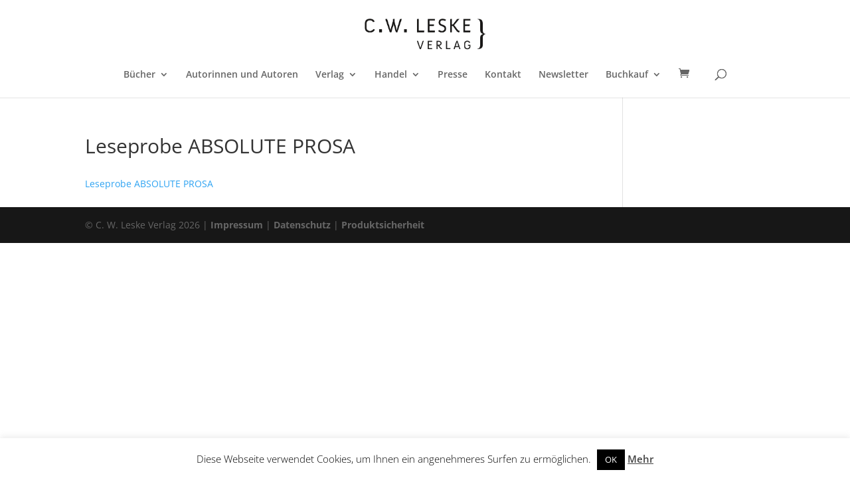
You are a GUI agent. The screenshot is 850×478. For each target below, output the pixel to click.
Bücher (139, 75)
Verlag (329, 75)
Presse (453, 75)
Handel (391, 75)
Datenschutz (302, 224)
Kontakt (503, 75)
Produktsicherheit (382, 224)
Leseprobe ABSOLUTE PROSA (149, 183)
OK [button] (611, 459)
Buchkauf (627, 75)
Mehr (640, 458)
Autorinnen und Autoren (242, 75)
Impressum (237, 224)
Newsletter (563, 75)
